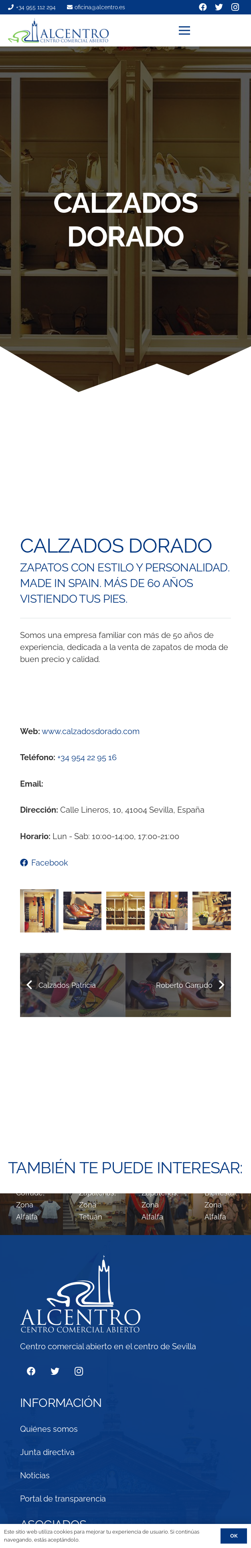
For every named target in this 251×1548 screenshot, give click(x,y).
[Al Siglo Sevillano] (31, 1214)
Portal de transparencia (63, 1499)
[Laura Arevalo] (219, 1214)
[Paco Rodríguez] (94, 1214)
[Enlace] (58, 30)
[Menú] (211, 30)
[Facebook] (31, 1371)
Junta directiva (47, 1452)
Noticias (35, 1475)
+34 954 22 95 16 (87, 757)
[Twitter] (55, 1371)
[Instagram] (79, 1371)
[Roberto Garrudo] (157, 1214)
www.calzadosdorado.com (91, 731)
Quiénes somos (49, 1429)
